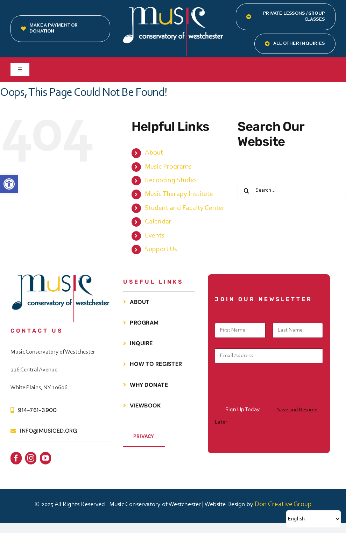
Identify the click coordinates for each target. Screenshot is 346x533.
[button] (9, 184)
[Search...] (292, 190)
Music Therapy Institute (179, 194)
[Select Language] (313, 519)
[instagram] (30, 458)
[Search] (246, 190)
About (154, 152)
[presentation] (268, 398)
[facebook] (16, 458)
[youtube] (45, 458)
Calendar (158, 221)
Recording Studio (170, 180)
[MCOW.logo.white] (173, 10)
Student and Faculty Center (185, 208)
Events (154, 235)
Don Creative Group (283, 504)
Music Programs (168, 166)
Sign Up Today (242, 410)
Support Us (161, 249)
